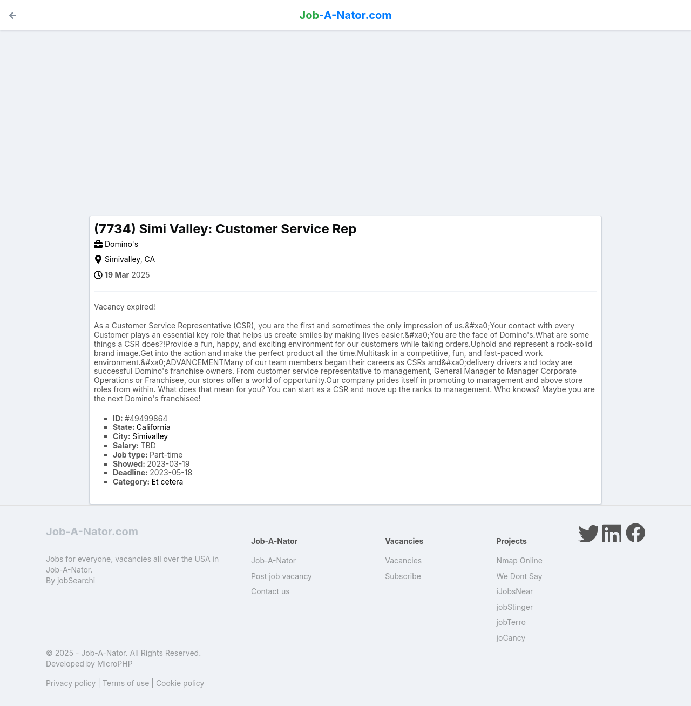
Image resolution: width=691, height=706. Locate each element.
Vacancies (403, 560)
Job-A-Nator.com (92, 531)
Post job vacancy (281, 576)
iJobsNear (515, 591)
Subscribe (403, 576)
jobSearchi (76, 580)
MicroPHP (115, 663)
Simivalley (122, 259)
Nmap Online (520, 560)
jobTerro (511, 622)
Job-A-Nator (273, 560)
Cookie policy (180, 683)
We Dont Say (520, 576)
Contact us (270, 591)
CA (150, 259)
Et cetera (168, 481)
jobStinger (515, 606)
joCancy (511, 637)
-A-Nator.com (346, 15)
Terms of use (126, 683)
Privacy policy (71, 683)
